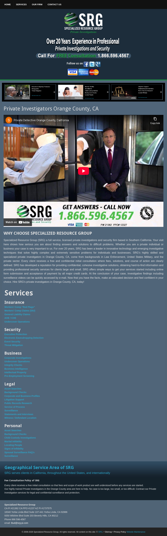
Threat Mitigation (13, 345)
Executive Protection (15, 334)
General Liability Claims (17, 314)
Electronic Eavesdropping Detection (24, 338)
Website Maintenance (136, 532)
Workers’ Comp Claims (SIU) (19, 310)
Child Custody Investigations (20, 437)
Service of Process (14, 407)
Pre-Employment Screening (19, 376)
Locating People (13, 445)
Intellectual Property (15, 372)
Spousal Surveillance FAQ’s (19, 452)
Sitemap (108, 532)
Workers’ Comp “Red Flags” (19, 307)
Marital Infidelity (13, 441)
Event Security (12, 341)
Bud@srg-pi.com (19, 523)
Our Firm (37, 4)
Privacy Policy (120, 532)
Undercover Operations (17, 321)
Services (21, 4)
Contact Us (54, 4)
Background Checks (15, 392)
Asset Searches (12, 388)
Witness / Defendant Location (20, 418)
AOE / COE (10, 318)
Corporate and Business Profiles (22, 396)
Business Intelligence (16, 368)
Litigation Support (14, 399)
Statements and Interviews (18, 414)
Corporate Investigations (17, 358)
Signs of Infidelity (13, 448)
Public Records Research (18, 403)
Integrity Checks (13, 365)
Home (7, 4)
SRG (100, 532)
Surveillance (11, 410)
